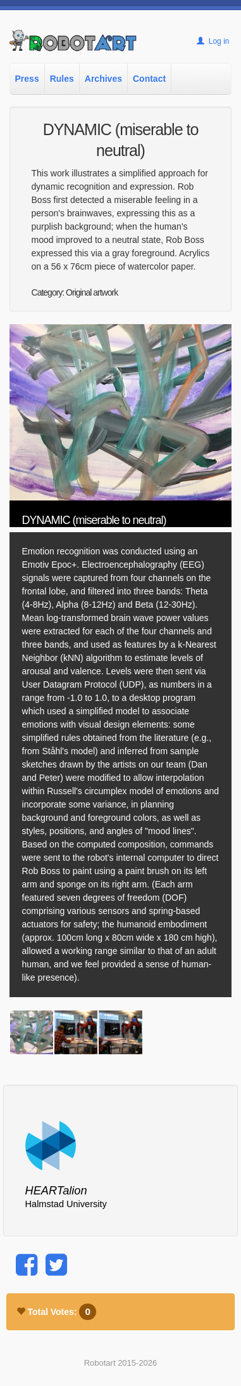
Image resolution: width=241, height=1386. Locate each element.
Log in (213, 41)
